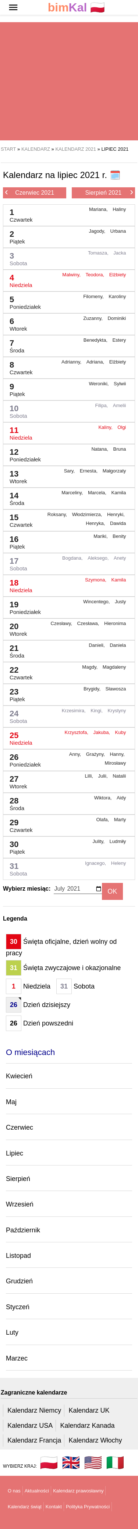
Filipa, (102, 405)
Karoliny (117, 296)
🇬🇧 (71, 1462)
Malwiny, (72, 274)
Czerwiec (19, 1127)
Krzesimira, (74, 710)
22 (18, 671)
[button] (13, 7)
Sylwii (120, 383)
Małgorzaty (114, 471)
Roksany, (57, 514)
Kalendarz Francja (34, 1440)
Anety (120, 558)
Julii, (103, 776)
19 (22, 606)
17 (15, 562)
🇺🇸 (93, 1462)
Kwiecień (19, 1076)
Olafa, (103, 819)
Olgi (121, 427)
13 (15, 475)
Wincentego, (97, 601)
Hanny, (118, 754)
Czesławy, (62, 623)
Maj (11, 1102)
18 (18, 584)
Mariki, (101, 536)
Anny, (75, 754)
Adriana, (96, 362)
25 (18, 737)
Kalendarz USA (30, 1425)
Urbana (118, 231)
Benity (119, 536)
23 (14, 693)
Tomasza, (99, 253)
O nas (14, 1491)
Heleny (118, 863)
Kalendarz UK (88, 1410)
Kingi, (97, 710)
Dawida (118, 523)
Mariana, (99, 209)
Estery (119, 340)
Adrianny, (72, 362)
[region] (69, 81)
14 (14, 497)
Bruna (119, 449)
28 (14, 802)
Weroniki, (99, 383)
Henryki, (116, 514)
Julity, (99, 841)
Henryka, (96, 523)
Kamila (119, 492)
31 (15, 867)
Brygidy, (93, 689)
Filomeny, (94, 296)
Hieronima (115, 623)
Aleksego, (99, 558)
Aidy (121, 798)
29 (18, 824)
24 (15, 715)
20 (15, 628)
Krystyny (116, 710)
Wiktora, (103, 798)
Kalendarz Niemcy (34, 1410)
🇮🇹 (115, 1462)
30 (14, 846)
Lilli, (89, 776)
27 (15, 780)
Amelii (119, 405)
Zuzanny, (93, 318)
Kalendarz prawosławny (78, 1491)
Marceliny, (72, 492)
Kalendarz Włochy (95, 1440)
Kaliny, (106, 427)
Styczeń (17, 1307)
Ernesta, (89, 471)
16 (14, 541)
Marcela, (97, 492)
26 (22, 758)
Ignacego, (96, 863)
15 (18, 519)
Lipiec (14, 1153)
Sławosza (116, 689)
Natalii (119, 776)
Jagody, (97, 231)
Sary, (70, 471)
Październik (23, 1230)
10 (15, 410)
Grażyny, (96, 754)
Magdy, (90, 667)
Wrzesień (19, 1204)
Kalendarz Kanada (87, 1425)
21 (14, 650)
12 (22, 453)
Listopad (18, 1255)
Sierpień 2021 (109, 192)
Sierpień (18, 1178)
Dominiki (116, 318)
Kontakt (54, 1506)
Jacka (119, 253)
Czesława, (88, 623)
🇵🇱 (76, 7)
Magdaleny (114, 667)
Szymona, (96, 580)
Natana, (100, 449)
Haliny (119, 209)
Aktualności (37, 1491)
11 (18, 432)
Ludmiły (117, 841)
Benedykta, (96, 340)
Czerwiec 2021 (29, 192)
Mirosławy (115, 763)
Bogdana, (73, 558)
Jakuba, (102, 732)
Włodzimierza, (87, 514)
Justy (120, 601)
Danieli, (97, 645)
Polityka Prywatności (88, 1506)
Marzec (17, 1358)
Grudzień (19, 1281)
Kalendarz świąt (25, 1506)
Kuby (120, 732)
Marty (120, 819)
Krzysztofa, (77, 732)
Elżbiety (117, 274)
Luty (12, 1332)
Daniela (118, 645)
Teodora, (96, 274)
